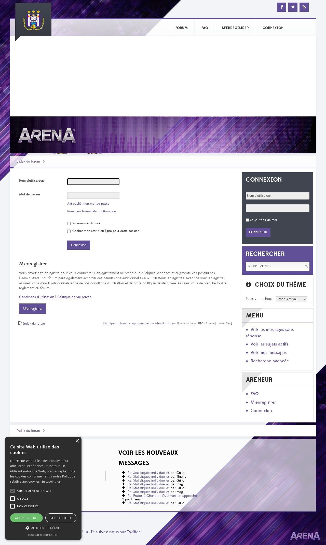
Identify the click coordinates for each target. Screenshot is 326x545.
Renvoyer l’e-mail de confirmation (91, 211)
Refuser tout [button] (60, 518)
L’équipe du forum (115, 323)
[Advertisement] (163, 78)
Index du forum (28, 161)
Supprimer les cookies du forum (153, 323)
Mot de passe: (29, 194)
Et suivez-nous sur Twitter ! (116, 532)
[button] (35, 491)
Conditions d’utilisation (36, 297)
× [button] (77, 441)
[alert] (43, 488)
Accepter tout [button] (26, 518)
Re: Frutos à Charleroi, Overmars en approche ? (159, 498)
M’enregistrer (32, 308)
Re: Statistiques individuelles (149, 473)
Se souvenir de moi (83, 223)
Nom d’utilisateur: (31, 181)
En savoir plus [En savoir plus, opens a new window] (51, 481)
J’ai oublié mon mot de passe (88, 204)
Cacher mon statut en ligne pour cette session (103, 231)
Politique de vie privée (74, 297)
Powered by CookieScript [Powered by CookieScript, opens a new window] (43, 535)
